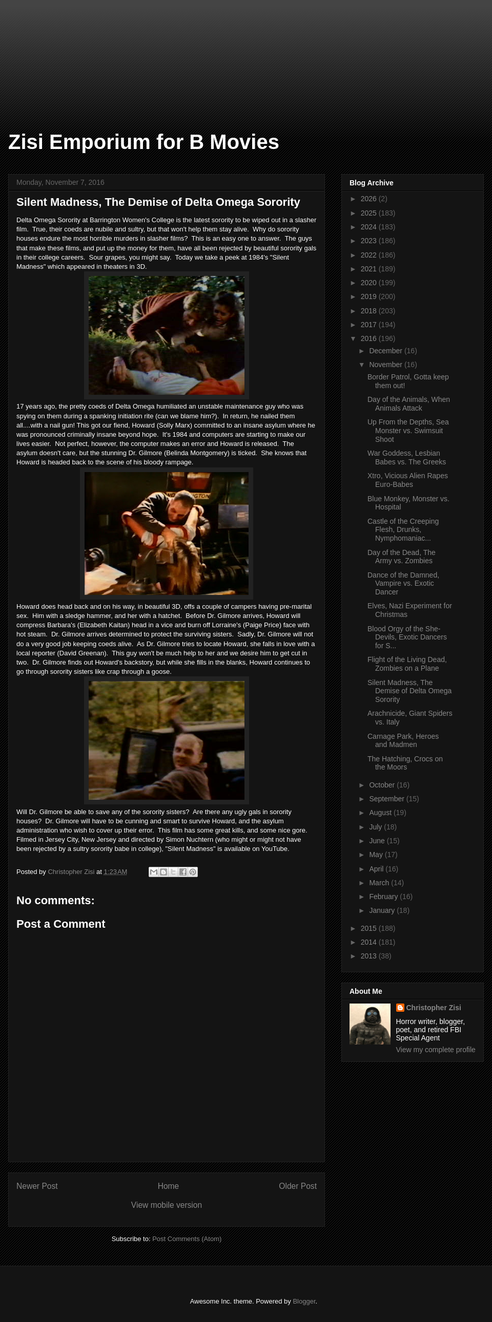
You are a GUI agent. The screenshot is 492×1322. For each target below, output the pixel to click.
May (376, 854)
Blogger (304, 1301)
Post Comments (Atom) (186, 1239)
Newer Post (37, 1186)
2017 (370, 325)
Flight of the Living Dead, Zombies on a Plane (407, 663)
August (381, 812)
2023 (370, 241)
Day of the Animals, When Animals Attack (408, 403)
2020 (370, 283)
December (386, 351)
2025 (370, 213)
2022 (370, 255)
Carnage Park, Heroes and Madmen (403, 740)
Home (168, 1186)
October (383, 785)
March (380, 883)
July (376, 827)
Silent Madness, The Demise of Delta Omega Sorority (409, 691)
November (386, 364)
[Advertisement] (51, 51)
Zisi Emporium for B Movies (143, 142)
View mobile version (166, 1205)
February (384, 896)
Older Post (298, 1186)
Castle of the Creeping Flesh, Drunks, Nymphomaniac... (403, 530)
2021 (370, 269)
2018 (370, 311)
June (377, 841)
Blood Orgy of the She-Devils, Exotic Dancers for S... (407, 637)
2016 (370, 338)
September (387, 799)
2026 (370, 199)
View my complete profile (436, 1050)
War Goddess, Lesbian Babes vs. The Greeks (406, 457)
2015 (370, 928)
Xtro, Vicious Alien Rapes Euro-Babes (407, 480)
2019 (370, 296)
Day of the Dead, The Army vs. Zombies (401, 556)
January (383, 910)
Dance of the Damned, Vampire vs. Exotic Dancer (403, 583)
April (377, 869)
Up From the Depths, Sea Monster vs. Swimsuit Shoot (408, 430)
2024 (370, 227)
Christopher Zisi (433, 1008)
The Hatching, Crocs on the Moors (405, 763)
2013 (370, 956)
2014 (370, 942)
